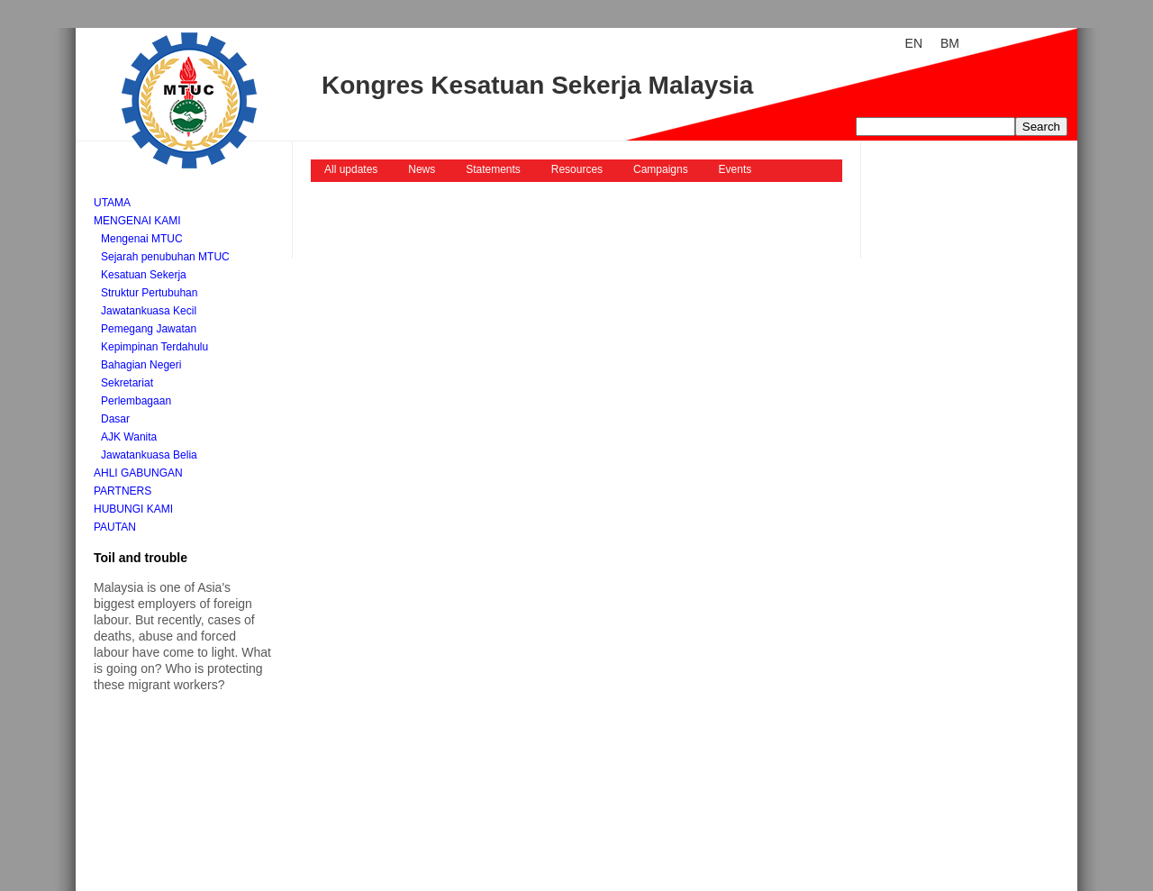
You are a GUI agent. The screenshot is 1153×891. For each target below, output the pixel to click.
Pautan (115, 527)
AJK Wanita (129, 437)
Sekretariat (127, 383)
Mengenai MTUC (142, 238)
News (421, 169)
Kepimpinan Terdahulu (154, 347)
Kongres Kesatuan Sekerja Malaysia (537, 85)
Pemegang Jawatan (148, 329)
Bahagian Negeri (141, 365)
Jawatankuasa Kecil (148, 311)
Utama (112, 202)
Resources (577, 169)
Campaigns (660, 169)
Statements (493, 169)
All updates (350, 169)
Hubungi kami (133, 509)
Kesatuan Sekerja (143, 274)
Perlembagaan (136, 401)
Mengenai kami (137, 220)
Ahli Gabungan (138, 473)
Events (735, 169)
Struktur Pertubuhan (149, 292)
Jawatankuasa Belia (149, 455)
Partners (122, 491)
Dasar (115, 419)
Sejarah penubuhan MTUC (165, 256)
